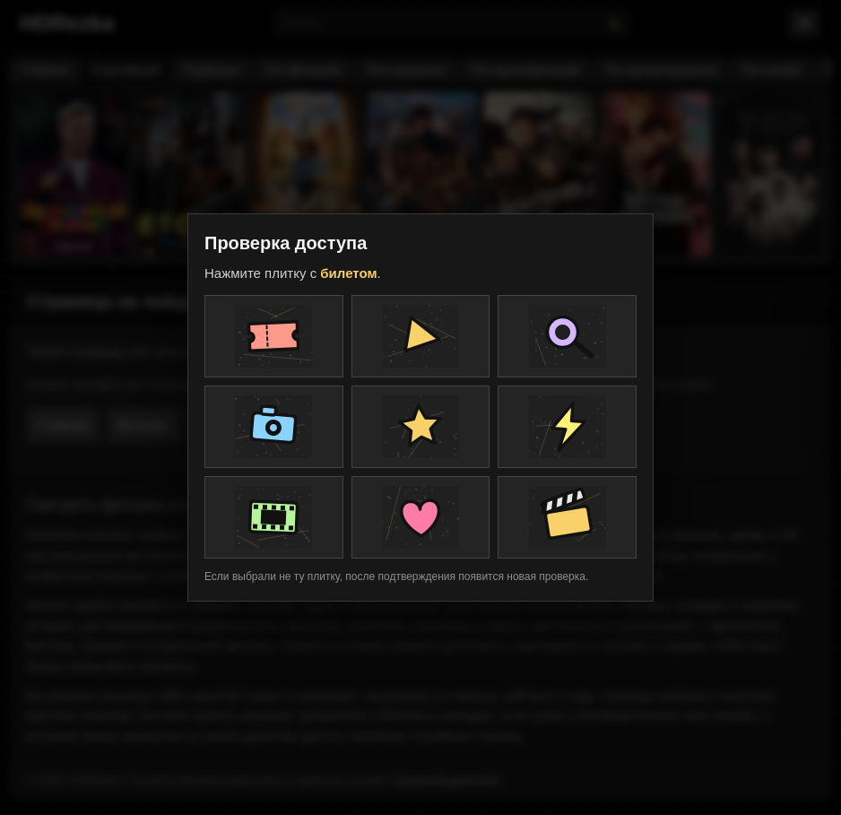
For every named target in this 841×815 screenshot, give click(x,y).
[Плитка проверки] (273, 336)
